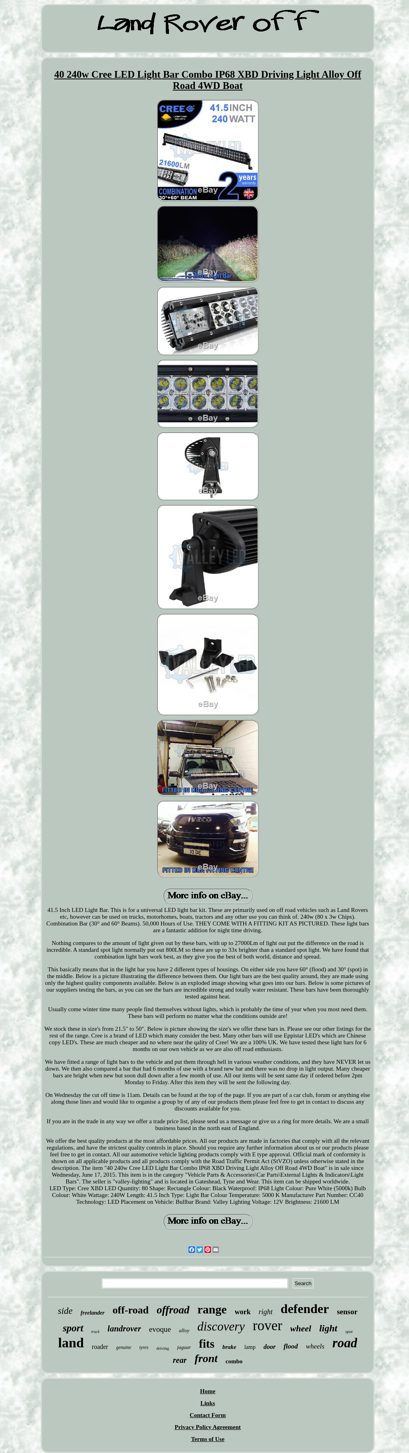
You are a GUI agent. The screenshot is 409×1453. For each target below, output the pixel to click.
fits (206, 1343)
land (71, 1342)
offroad (173, 1310)
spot (349, 1331)
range (211, 1309)
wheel (301, 1328)
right (266, 1312)
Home (207, 1391)
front (206, 1358)
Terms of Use (207, 1439)
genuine (123, 1347)
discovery (221, 1326)
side (65, 1311)
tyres (144, 1347)
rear (180, 1360)
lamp (250, 1347)
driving (163, 1348)
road (344, 1343)
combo (234, 1361)
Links (208, 1403)
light (328, 1328)
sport (73, 1328)
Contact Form (208, 1415)
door (270, 1346)
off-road (131, 1310)
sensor (347, 1311)
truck (95, 1331)
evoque (160, 1329)
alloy (184, 1330)
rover (267, 1325)
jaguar (184, 1347)
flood (291, 1346)
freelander (93, 1313)
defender (305, 1308)
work (243, 1312)
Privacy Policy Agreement (208, 1427)
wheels (315, 1346)
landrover (124, 1328)
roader (100, 1346)
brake (229, 1347)
